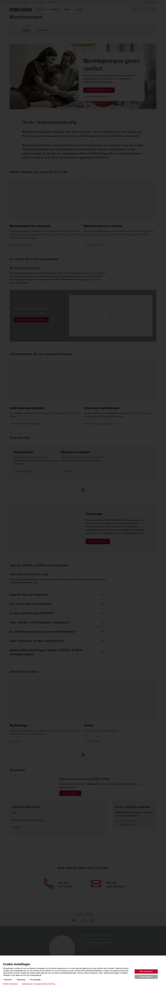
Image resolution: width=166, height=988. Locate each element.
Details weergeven (10, 984)
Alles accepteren (146, 971)
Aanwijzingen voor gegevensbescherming (38, 984)
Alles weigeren (146, 977)
